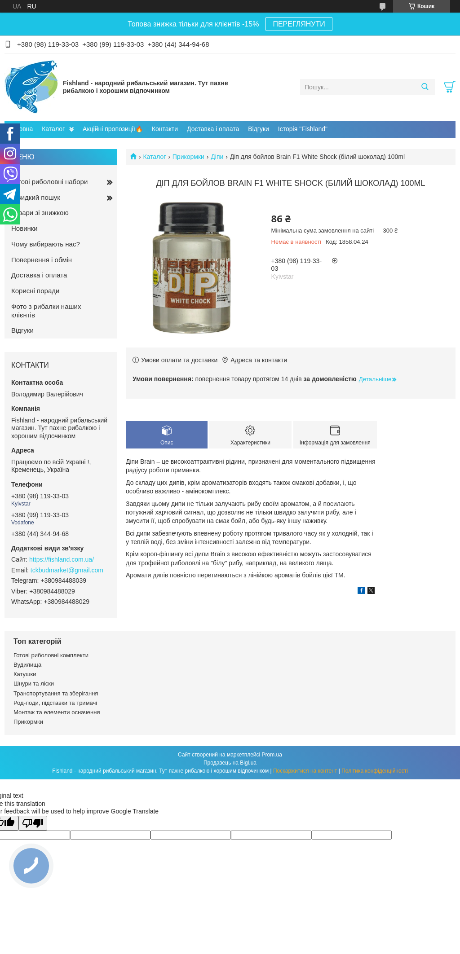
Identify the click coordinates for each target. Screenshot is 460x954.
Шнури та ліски (33, 683)
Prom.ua (272, 755)
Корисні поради (35, 291)
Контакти (165, 128)
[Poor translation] (32, 823)
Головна (21, 128)
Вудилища (27, 664)
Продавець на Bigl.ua (230, 763)
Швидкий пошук (35, 197)
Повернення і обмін (41, 260)
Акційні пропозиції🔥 (113, 128)
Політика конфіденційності (374, 771)
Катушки (24, 674)
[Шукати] (425, 87)
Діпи (217, 156)
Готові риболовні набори (49, 181)
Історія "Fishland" (302, 128)
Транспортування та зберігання (55, 693)
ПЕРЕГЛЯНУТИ (299, 24)
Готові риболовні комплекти (50, 655)
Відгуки (258, 128)
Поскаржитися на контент (305, 771)
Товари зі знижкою (40, 212)
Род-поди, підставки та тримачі (55, 702)
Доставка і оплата (213, 128)
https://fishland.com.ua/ (61, 559)
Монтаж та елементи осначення (56, 712)
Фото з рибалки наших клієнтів (46, 311)
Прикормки (188, 156)
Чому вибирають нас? (45, 244)
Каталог (53, 128)
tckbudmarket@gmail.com (67, 570)
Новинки (24, 228)
